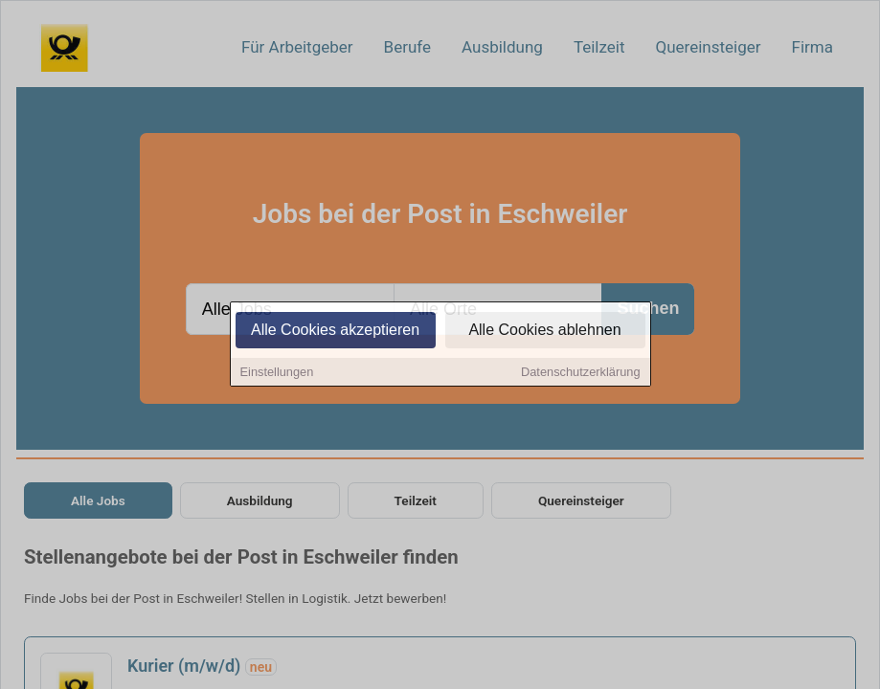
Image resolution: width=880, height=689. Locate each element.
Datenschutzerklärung (580, 374)
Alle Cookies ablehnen (544, 331)
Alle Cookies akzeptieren (335, 331)
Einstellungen (277, 374)
